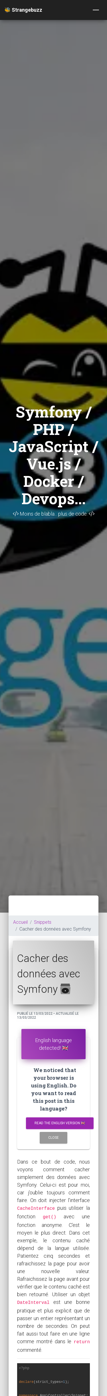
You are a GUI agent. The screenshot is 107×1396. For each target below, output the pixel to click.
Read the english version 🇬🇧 (60, 1123)
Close (53, 1138)
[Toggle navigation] (96, 10)
